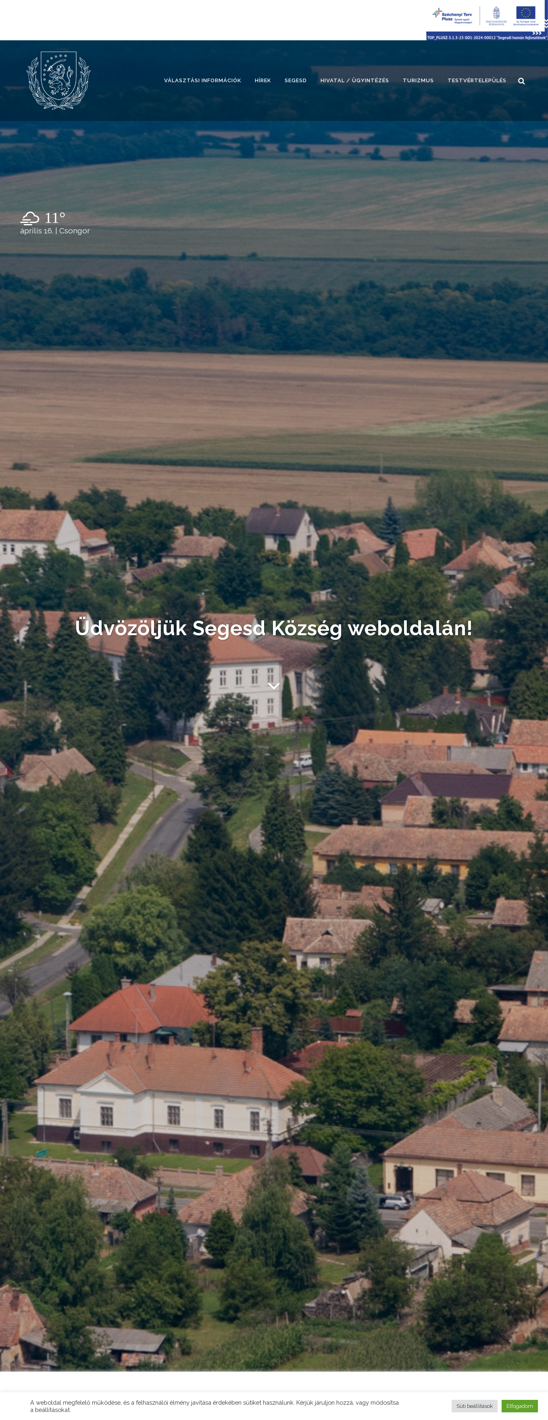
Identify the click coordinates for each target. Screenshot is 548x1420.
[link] (58, 80)
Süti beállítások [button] (474, 1406)
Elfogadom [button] (519, 1406)
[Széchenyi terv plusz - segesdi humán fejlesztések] (487, 38)
